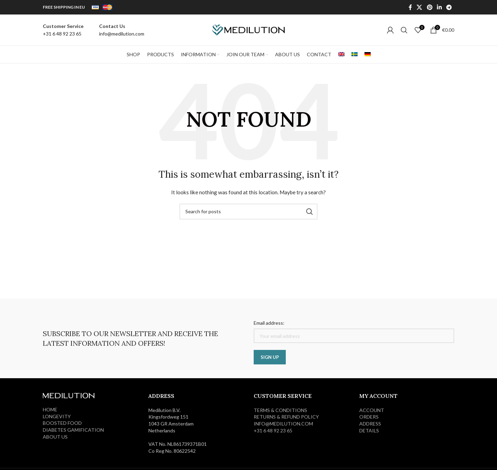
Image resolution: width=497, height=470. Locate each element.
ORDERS (369, 417)
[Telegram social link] (449, 7)
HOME (50, 409)
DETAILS (369, 430)
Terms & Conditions (280, 410)
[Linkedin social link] (439, 7)
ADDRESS (370, 424)
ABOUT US (55, 437)
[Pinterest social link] (430, 7)
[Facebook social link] (410, 7)
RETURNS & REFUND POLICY (286, 417)
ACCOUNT (371, 410)
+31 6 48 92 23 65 (273, 430)
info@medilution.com (283, 424)
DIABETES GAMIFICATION (73, 430)
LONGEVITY (57, 416)
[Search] (404, 30)
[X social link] (420, 7)
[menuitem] (341, 54)
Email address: (269, 323)
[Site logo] (248, 29)
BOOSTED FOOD (62, 423)
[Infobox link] (63, 30)
